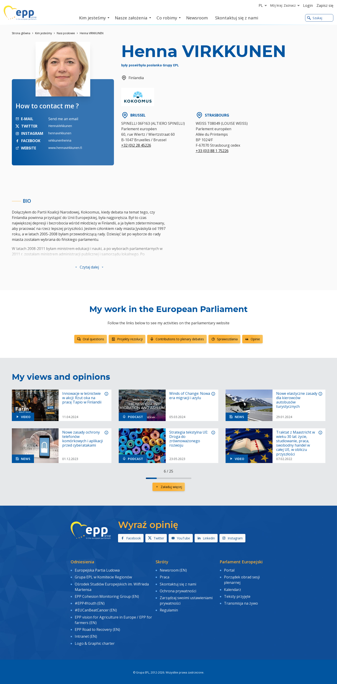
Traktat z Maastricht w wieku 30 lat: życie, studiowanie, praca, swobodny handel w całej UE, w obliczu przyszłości (295, 443)
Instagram (232, 538)
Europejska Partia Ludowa (97, 569)
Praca (164, 576)
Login (308, 5)
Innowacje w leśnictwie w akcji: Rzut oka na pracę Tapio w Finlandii (81, 398)
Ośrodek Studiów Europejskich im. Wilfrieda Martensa (112, 586)
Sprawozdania (224, 339)
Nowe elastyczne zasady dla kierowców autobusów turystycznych (296, 400)
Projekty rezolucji (127, 339)
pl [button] (263, 5)
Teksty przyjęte (237, 595)
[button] (89, 267)
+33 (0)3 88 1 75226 (212, 150)
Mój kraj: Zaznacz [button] (285, 5)
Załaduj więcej (168, 487)
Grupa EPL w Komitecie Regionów (103, 576)
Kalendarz (232, 588)
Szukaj (314, 18)
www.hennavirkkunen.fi (65, 148)
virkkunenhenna (59, 140)
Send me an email (63, 118)
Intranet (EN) (86, 633)
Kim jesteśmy (43, 33)
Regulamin (169, 608)
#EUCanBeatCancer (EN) (96, 608)
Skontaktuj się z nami (178, 583)
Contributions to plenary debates (177, 339)
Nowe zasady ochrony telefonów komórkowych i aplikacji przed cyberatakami (82, 439)
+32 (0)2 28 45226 (136, 145)
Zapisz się (324, 5)
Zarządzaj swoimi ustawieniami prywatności (186, 599)
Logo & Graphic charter (95, 639)
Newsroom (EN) (173, 569)
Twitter (156, 538)
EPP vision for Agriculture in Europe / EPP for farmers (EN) (113, 617)
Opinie (252, 339)
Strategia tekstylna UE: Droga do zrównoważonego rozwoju (188, 439)
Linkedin (206, 538)
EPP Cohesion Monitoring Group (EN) (107, 595)
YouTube (180, 538)
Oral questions (90, 339)
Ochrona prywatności (178, 589)
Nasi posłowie (66, 33)
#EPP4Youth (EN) (90, 601)
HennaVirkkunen (60, 126)
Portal (229, 569)
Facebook (131, 538)
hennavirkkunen (59, 133)
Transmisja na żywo (241, 601)
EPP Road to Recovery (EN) (97, 626)
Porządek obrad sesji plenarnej (242, 579)
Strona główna (21, 33)
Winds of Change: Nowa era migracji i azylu (189, 395)
